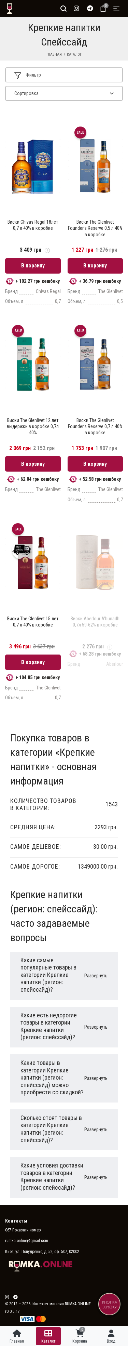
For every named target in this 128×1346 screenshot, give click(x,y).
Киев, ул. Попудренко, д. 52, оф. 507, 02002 (42, 1251)
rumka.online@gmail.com (26, 1240)
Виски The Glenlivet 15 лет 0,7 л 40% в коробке (32, 622)
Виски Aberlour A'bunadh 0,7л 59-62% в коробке (95, 622)
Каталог (74, 54)
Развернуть (96, 975)
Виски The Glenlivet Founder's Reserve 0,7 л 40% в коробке (95, 426)
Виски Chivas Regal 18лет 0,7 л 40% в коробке (33, 225)
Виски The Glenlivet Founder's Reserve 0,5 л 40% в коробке (95, 228)
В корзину (33, 265)
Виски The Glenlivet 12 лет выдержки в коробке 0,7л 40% (33, 426)
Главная (54, 54)
